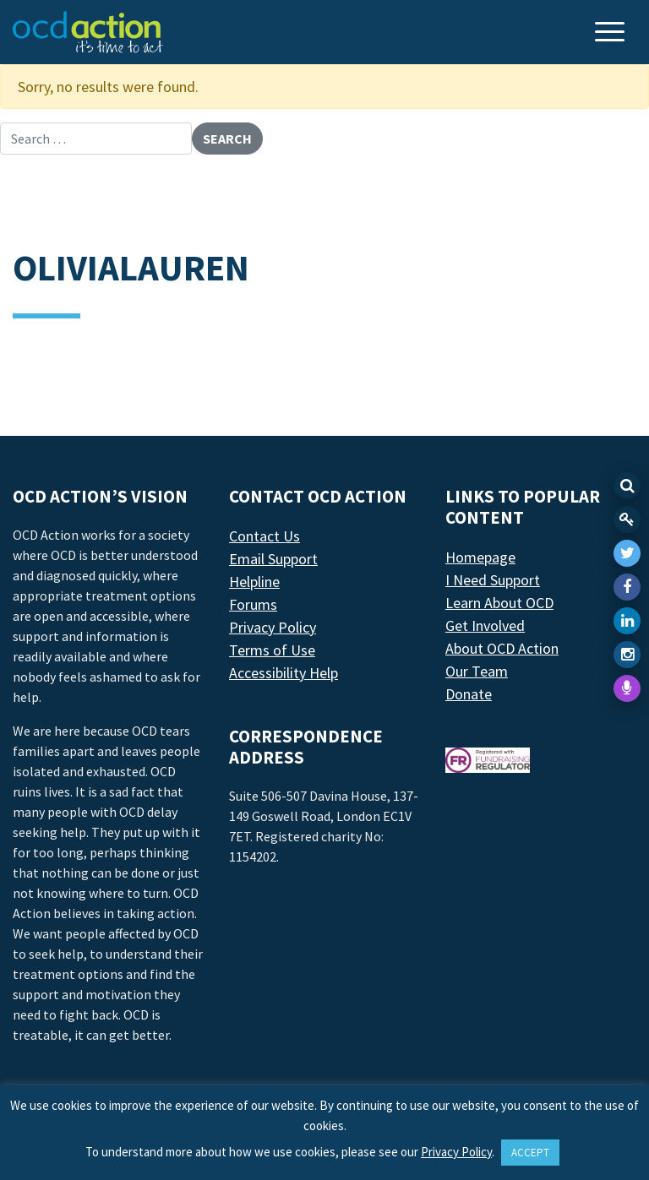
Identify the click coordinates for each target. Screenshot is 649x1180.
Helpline (254, 581)
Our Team (476, 671)
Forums (253, 604)
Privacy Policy (272, 627)
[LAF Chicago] (88, 32)
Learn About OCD (499, 602)
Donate (468, 694)
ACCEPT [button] (530, 1152)
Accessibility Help (283, 672)
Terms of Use (272, 650)
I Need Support (492, 580)
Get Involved (485, 625)
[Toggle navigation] (611, 33)
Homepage (480, 557)
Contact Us (264, 536)
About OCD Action (502, 648)
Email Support (273, 558)
